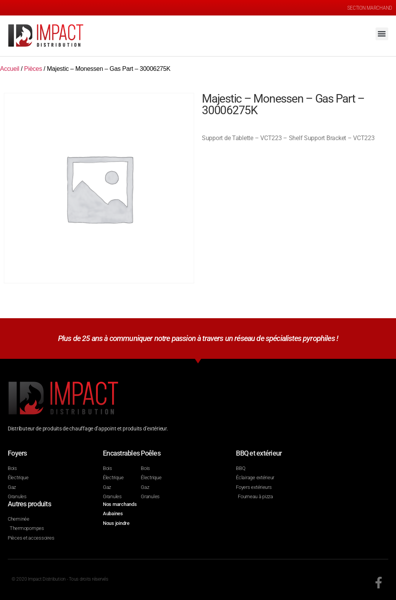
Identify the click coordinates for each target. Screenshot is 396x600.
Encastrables (121, 453)
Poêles (150, 453)
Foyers (17, 453)
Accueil (9, 68)
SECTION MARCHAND (369, 8)
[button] (382, 33)
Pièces (33, 68)
